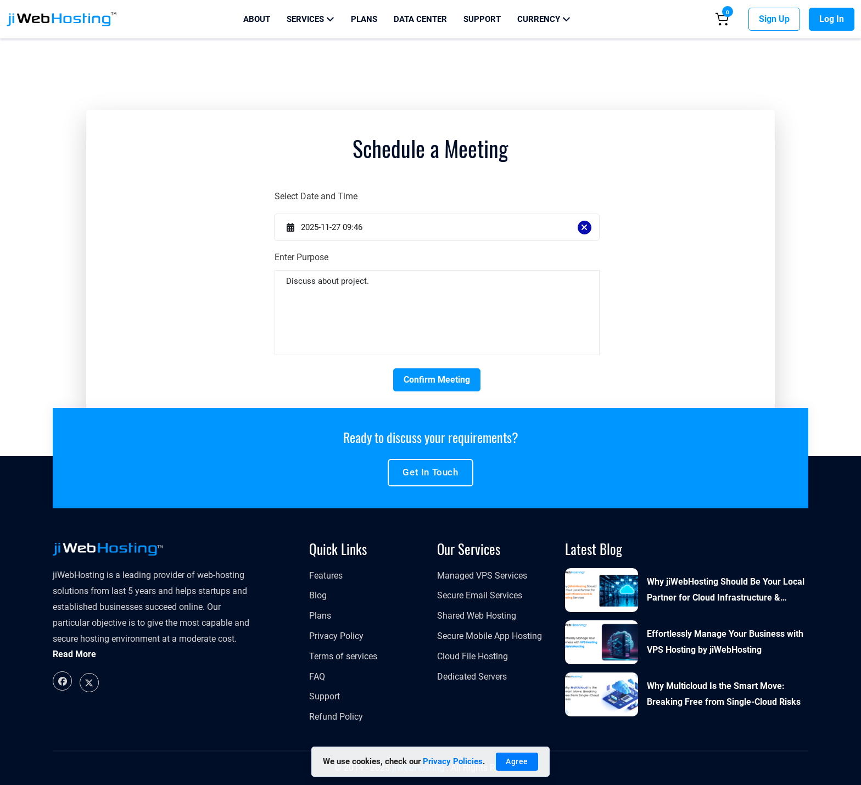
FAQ (317, 676)
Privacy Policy (336, 636)
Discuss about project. (437, 312)
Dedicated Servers (472, 676)
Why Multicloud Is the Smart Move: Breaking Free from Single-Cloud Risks (724, 694)
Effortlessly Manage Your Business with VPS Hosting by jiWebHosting (725, 642)
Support (482, 19)
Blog (318, 595)
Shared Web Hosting (476, 615)
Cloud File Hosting (472, 656)
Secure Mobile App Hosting (489, 636)
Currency (544, 19)
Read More (74, 654)
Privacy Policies (453, 761)
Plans (364, 19)
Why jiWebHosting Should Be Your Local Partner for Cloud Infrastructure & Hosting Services (725, 591)
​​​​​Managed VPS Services (482, 575)
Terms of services (343, 656)
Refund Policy (336, 716)
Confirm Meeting (437, 379)
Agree (517, 761)
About (256, 19)
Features (326, 575)
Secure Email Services (479, 595)
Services (310, 19)
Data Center (420, 19)
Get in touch (430, 472)
